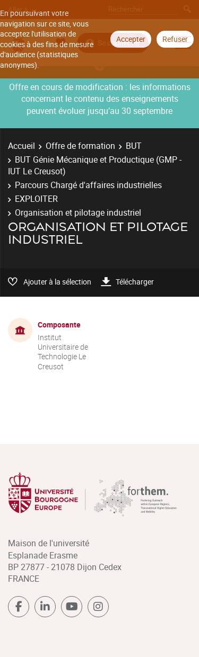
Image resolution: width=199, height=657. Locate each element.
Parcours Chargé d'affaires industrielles (88, 185)
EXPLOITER (36, 199)
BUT (134, 146)
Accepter (130, 39)
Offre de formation (80, 146)
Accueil (21, 146)
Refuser (175, 39)
